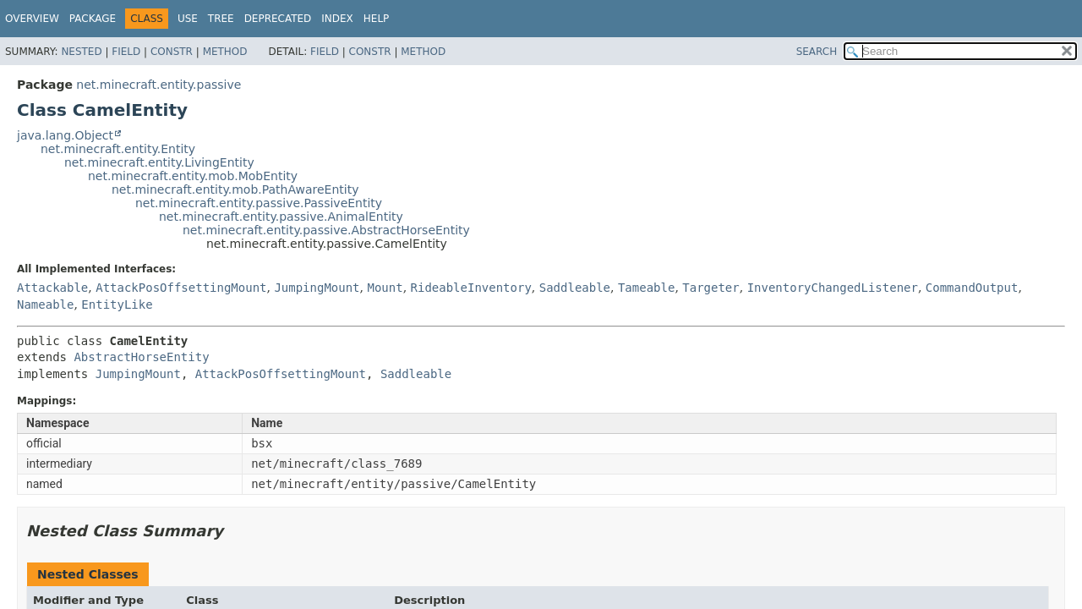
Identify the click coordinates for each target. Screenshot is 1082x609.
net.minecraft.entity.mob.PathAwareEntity (235, 189)
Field (126, 52)
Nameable (45, 304)
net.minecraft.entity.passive (158, 84)
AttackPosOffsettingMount (181, 287)
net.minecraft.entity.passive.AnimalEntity (281, 216)
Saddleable (574, 287)
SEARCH (817, 52)
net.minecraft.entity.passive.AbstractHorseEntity (326, 230)
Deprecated (278, 19)
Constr (171, 52)
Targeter (710, 287)
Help (376, 19)
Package (92, 19)
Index (337, 19)
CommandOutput (972, 287)
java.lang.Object (65, 135)
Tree (221, 19)
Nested (81, 52)
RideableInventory (471, 287)
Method (225, 52)
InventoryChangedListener (832, 287)
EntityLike (116, 304)
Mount (384, 287)
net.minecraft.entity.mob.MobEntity (193, 176)
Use (188, 19)
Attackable (52, 287)
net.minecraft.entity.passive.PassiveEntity (258, 203)
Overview (32, 19)
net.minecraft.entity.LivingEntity (159, 162)
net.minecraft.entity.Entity (118, 149)
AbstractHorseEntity (141, 357)
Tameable (646, 287)
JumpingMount (316, 287)
